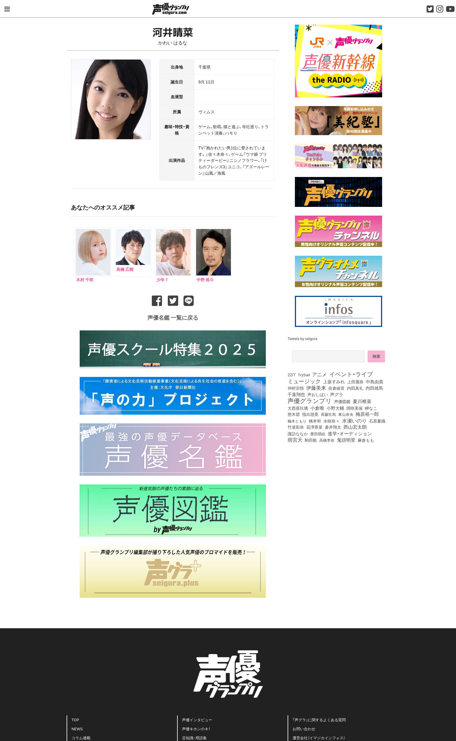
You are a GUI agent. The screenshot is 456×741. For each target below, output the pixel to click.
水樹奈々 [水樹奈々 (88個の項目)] (331, 421)
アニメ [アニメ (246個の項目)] (319, 374)
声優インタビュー (197, 719)
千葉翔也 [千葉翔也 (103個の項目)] (296, 394)
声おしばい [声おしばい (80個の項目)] (317, 394)
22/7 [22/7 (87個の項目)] (291, 374)
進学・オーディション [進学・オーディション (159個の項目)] (350, 433)
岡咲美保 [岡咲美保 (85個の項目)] (354, 408)
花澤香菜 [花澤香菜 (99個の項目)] (314, 427)
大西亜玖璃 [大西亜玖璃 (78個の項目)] (298, 408)
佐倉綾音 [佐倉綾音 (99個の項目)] (336, 388)
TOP (75, 719)
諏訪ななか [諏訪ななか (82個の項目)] (298, 433)
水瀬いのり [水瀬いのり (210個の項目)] (354, 420)
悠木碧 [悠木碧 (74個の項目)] (294, 414)
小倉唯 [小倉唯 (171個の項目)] (317, 408)
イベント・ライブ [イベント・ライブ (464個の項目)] (351, 374)
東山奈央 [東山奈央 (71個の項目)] (345, 414)
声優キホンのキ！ (196, 728)
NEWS (77, 728)
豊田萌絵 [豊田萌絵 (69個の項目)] (317, 433)
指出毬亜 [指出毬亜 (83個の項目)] (310, 414)
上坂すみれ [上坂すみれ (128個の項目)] (334, 381)
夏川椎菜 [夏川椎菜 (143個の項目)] (362, 401)
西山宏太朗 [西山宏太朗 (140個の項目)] (355, 427)
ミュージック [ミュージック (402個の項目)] (304, 381)
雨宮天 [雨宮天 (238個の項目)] (295, 440)
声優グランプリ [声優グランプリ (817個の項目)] (310, 400)
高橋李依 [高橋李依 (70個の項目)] (326, 440)
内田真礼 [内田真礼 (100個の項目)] (355, 388)
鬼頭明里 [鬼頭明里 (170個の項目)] (346, 440)
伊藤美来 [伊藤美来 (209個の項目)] (316, 388)
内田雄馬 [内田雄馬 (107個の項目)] (374, 388)
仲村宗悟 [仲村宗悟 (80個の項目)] (296, 388)
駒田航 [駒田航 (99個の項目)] (311, 440)
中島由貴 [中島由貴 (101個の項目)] (374, 381)
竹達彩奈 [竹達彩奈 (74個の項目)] (296, 427)
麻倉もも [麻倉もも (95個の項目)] (366, 440)
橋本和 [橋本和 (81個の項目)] (315, 421)
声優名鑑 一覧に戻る (172, 316)
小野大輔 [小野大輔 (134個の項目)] (335, 408)
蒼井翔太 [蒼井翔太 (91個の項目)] (333, 427)
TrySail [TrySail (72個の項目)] (304, 374)
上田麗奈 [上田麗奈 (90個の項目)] (355, 382)
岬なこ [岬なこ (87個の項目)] (371, 408)
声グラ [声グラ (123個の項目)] (336, 394)
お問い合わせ (304, 728)
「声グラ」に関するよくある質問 (319, 719)
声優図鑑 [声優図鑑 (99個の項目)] (342, 401)
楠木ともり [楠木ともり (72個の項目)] (297, 421)
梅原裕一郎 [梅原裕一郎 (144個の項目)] (367, 414)
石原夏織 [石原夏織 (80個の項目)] (377, 421)
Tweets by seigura (302, 338)
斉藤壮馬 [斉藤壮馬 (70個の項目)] (328, 414)
